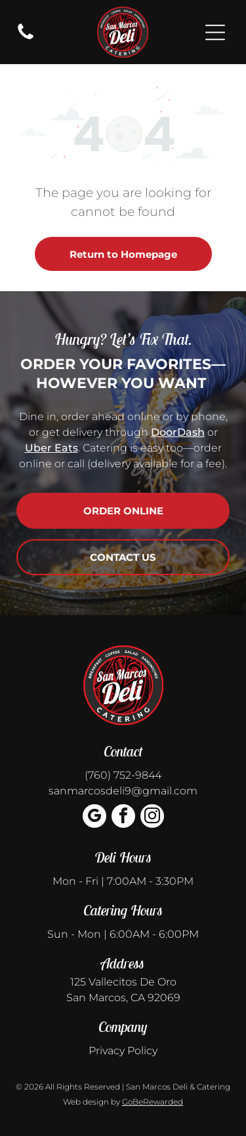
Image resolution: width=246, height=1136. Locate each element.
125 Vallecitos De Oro (123, 982)
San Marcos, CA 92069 (123, 997)
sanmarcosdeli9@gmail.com (123, 791)
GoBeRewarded (152, 1102)
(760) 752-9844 (123, 775)
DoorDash (178, 432)
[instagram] (152, 817)
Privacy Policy (123, 1050)
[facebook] (123, 817)
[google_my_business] (94, 817)
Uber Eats (51, 448)
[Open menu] (215, 32)
